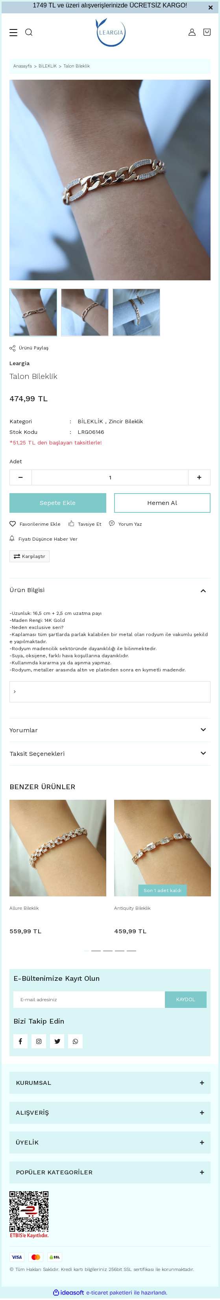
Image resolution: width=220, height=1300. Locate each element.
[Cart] (207, 32)
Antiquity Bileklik (132, 908)
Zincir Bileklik (126, 421)
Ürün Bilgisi (26, 590)
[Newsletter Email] (110, 999)
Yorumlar (23, 730)
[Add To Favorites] (35, 524)
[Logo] (111, 32)
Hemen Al (162, 502)
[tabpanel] (58, 869)
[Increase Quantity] (199, 477)
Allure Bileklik (24, 908)
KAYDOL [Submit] (185, 999)
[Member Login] (192, 32)
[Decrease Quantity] (20, 477)
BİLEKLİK (90, 421)
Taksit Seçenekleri (37, 753)
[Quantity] (110, 477)
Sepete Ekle (58, 502)
